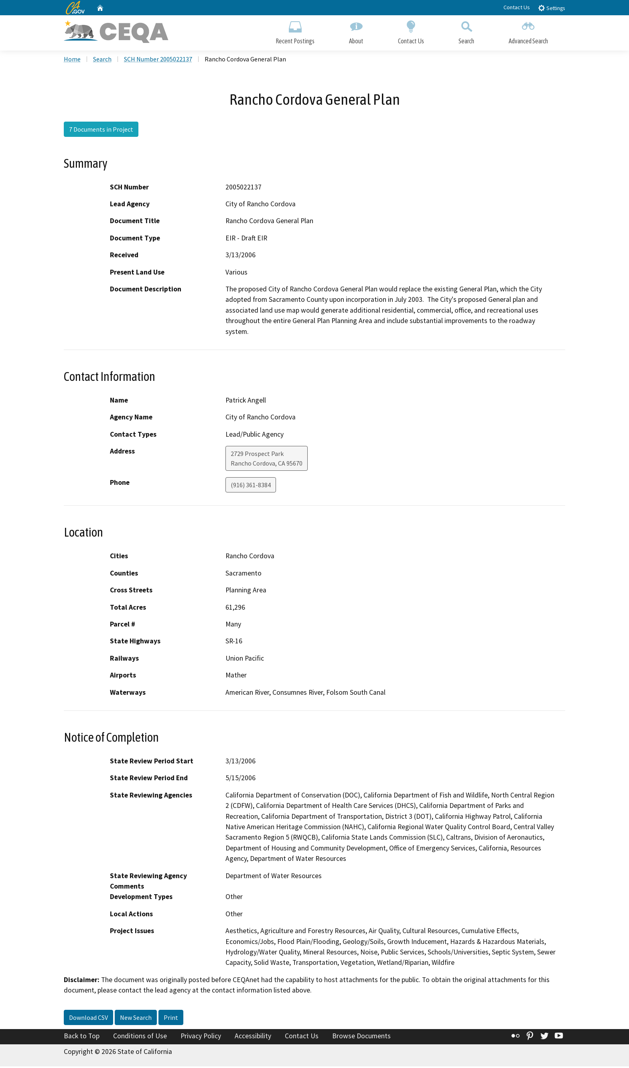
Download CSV (88, 1019)
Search (466, 31)
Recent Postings (295, 31)
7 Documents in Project (101, 130)
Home (72, 61)
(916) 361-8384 (251, 486)
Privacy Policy (201, 1037)
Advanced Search (528, 31)
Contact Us (516, 7)
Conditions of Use (140, 1037)
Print (171, 1019)
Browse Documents (361, 1037)
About (356, 31)
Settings (551, 8)
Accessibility (253, 1037)
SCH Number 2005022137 (158, 61)
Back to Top (81, 1037)
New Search (136, 1019)
